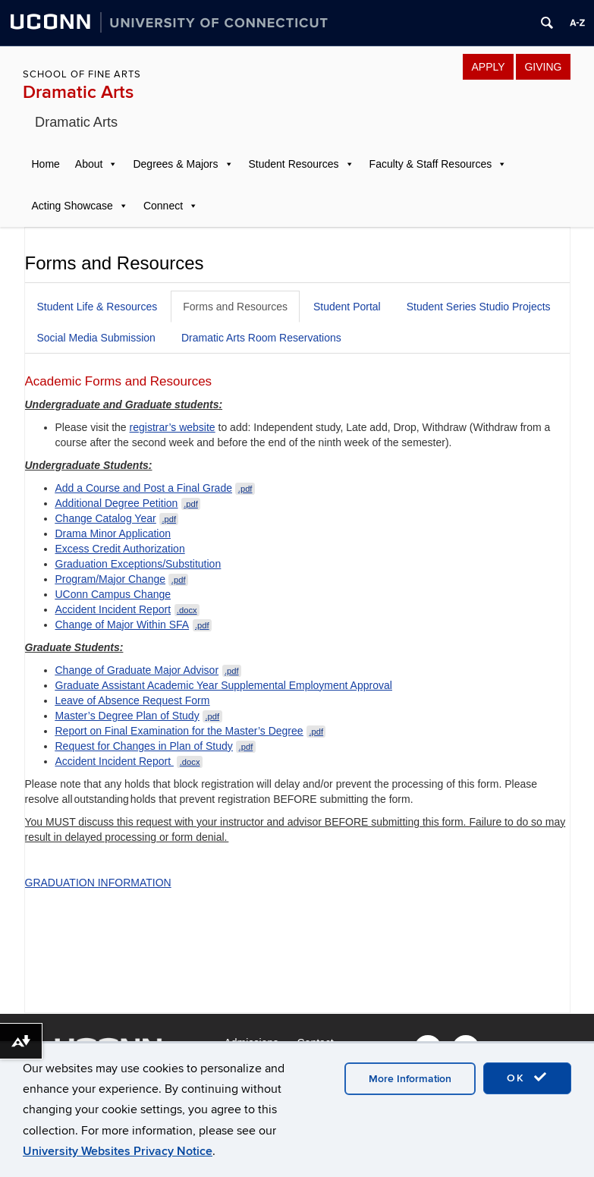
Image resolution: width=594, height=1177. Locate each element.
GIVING (542, 67)
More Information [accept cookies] (410, 1078)
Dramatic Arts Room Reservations (261, 338)
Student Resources (294, 164)
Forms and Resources (235, 307)
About (89, 164)
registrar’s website (172, 427)
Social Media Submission (96, 338)
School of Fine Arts (82, 74)
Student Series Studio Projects (479, 307)
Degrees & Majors (175, 164)
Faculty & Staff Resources (430, 164)
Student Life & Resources (97, 307)
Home (46, 164)
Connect (163, 206)
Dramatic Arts (78, 92)
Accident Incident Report (127, 609)
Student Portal (347, 307)
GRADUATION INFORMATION (98, 882)
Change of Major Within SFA (133, 624)
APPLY (487, 67)
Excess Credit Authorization (120, 549)
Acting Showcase (72, 206)
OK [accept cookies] (527, 1077)
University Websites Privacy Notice (117, 1151)
